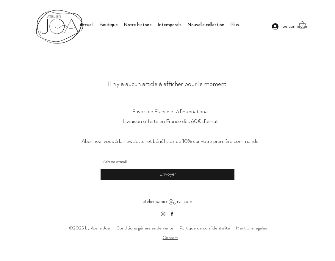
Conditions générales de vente (144, 228)
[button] (302, 25)
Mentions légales (251, 228)
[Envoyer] (167, 174)
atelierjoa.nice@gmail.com (167, 201)
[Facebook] (172, 214)
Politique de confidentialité (204, 228)
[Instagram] (163, 214)
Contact (170, 237)
